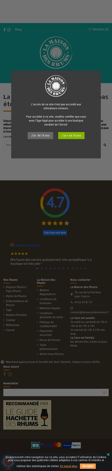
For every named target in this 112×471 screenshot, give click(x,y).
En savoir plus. (69, 466)
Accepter (87, 466)
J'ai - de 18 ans (40, 135)
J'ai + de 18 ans (71, 135)
